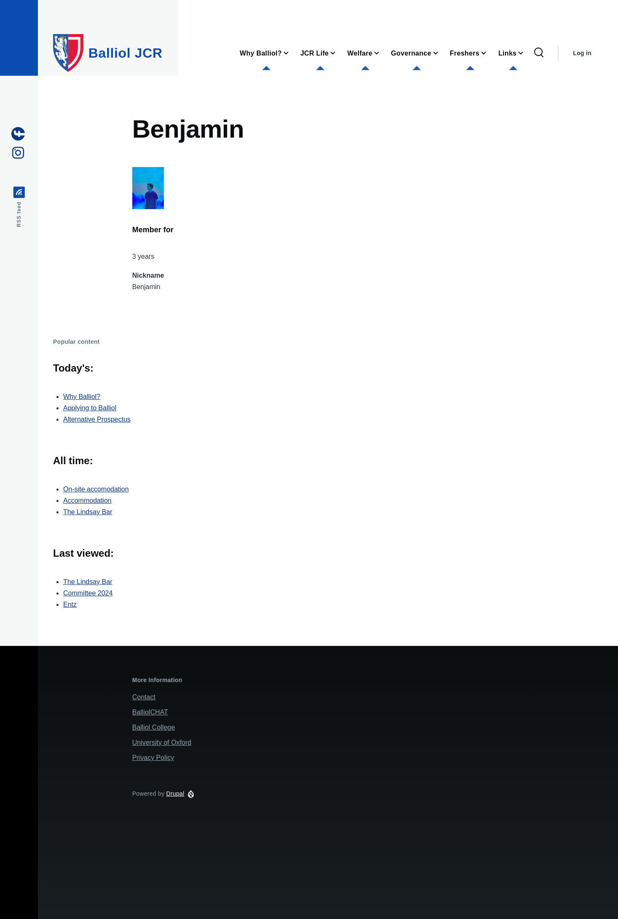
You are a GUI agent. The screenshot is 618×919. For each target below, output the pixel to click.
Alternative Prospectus (97, 419)
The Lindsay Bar (87, 511)
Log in (582, 53)
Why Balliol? (81, 396)
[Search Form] (538, 53)
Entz (70, 604)
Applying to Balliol (89, 408)
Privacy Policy (153, 757)
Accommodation (87, 500)
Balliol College (153, 727)
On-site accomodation (96, 489)
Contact (143, 697)
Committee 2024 (87, 593)
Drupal (175, 793)
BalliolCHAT (150, 712)
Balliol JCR (125, 53)
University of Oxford (161, 742)
